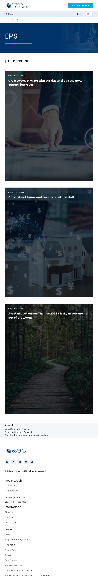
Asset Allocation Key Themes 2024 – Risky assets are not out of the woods (48, 316)
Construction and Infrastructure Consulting (26, 435)
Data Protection (12, 560)
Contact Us (10, 486)
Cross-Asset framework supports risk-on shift (41, 197)
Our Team (9, 517)
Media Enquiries (12, 491)
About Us (9, 512)
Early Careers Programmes (17, 539)
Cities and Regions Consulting (19, 432)
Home (7, 20)
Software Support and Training (19, 570)
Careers (9, 534)
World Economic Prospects (18, 429)
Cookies (8, 555)
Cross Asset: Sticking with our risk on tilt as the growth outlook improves (46, 83)
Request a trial (80, 5)
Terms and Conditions (15, 565)
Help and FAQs (11, 522)
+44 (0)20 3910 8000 (18, 497)
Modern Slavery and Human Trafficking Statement (27, 575)
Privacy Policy (11, 550)
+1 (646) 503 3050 (18, 502)
